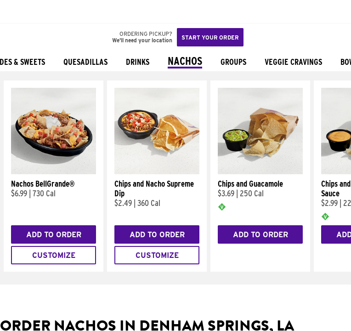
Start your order (210, 37)
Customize (53, 255)
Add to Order (53, 234)
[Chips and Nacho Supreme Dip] (156, 172)
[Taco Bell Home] (16, 11)
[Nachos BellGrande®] (53, 172)
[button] (37, 11)
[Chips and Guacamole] (260, 172)
